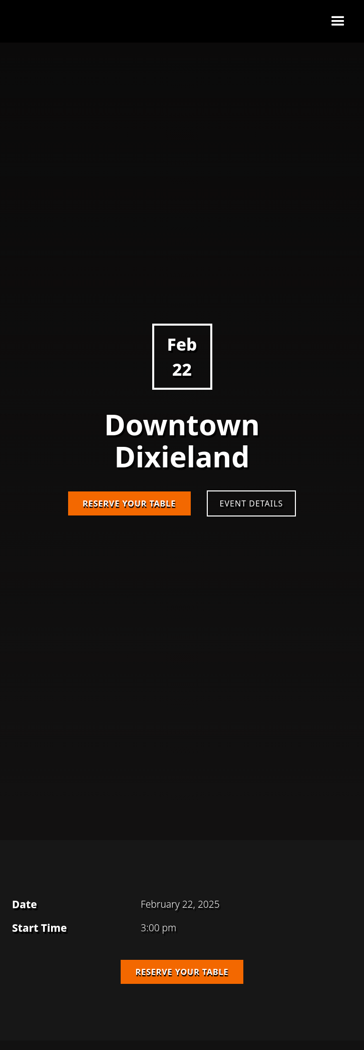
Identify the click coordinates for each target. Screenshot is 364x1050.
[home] (38, 22)
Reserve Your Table (129, 503)
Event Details (251, 503)
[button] (338, 22)
